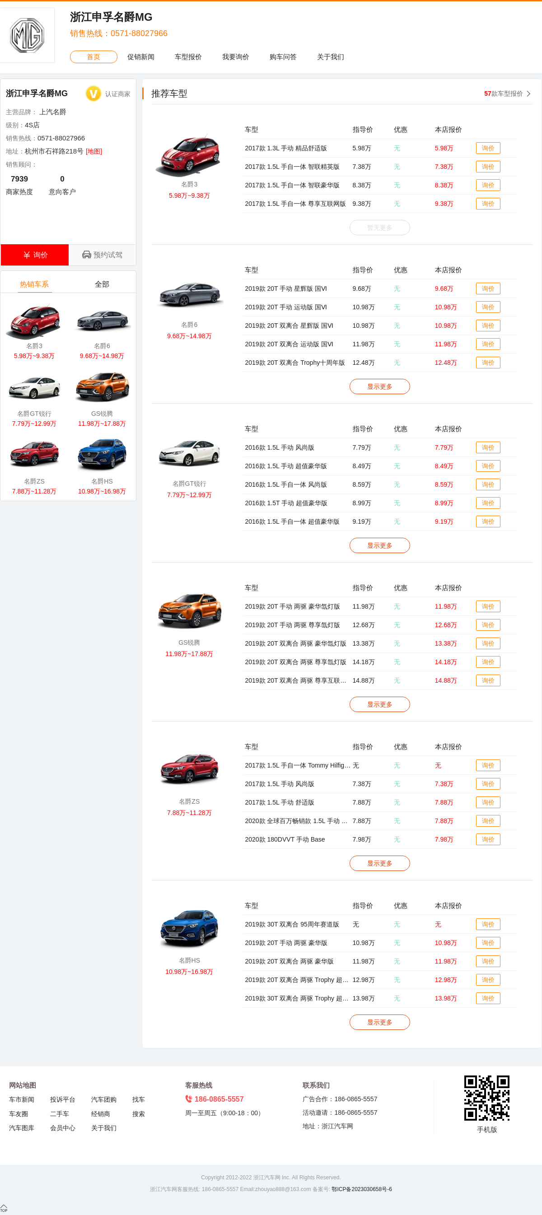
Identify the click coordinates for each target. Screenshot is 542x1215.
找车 (138, 1099)
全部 (102, 286)
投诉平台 (62, 1099)
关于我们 (330, 57)
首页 (93, 57)
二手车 (59, 1113)
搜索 (138, 1113)
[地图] (94, 151)
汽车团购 (104, 1099)
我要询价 (235, 57)
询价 (488, 148)
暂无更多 (379, 227)
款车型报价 (503, 93)
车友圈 (18, 1113)
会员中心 (62, 1127)
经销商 (100, 1113)
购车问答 (283, 57)
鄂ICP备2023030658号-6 (361, 1189)
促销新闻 (140, 57)
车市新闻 (21, 1099)
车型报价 (188, 57)
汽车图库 (21, 1127)
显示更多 (379, 386)
